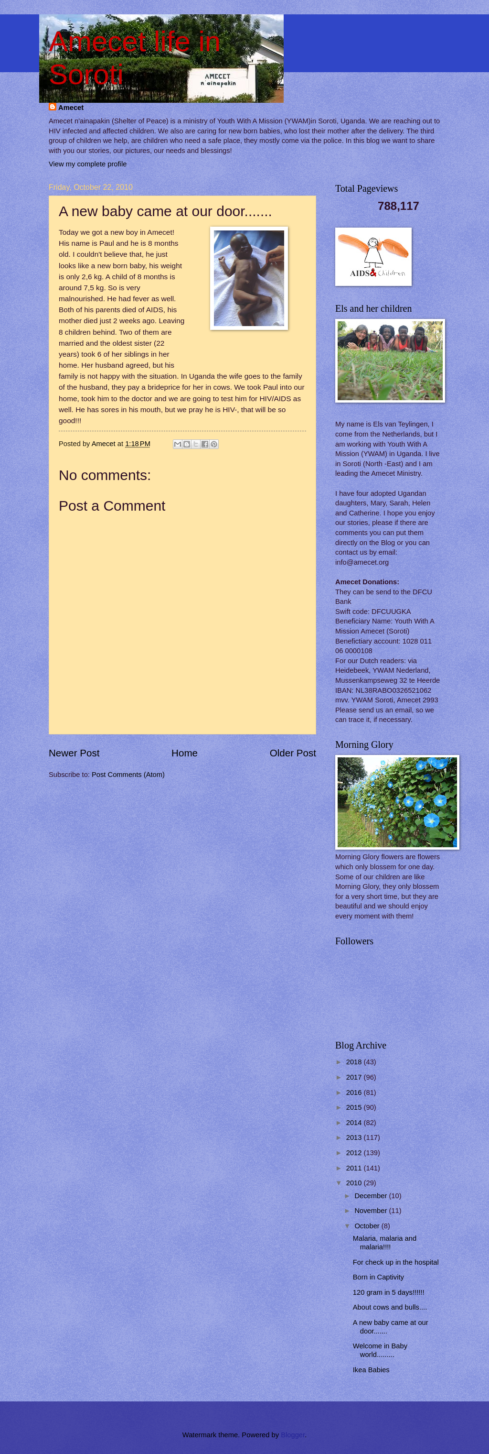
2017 (355, 1077)
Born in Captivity (378, 1277)
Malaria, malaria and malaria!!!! (384, 1243)
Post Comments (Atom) (128, 774)
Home (184, 752)
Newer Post (74, 752)
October (367, 1226)
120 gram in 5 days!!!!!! (389, 1292)
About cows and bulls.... (390, 1307)
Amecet (71, 107)
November (371, 1210)
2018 (355, 1062)
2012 (355, 1153)
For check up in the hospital (396, 1262)
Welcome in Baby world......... (380, 1350)
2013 (355, 1137)
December (371, 1196)
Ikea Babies (371, 1370)
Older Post (293, 752)
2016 (355, 1092)
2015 (355, 1107)
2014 (355, 1122)
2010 (355, 1183)
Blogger (293, 1435)
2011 (355, 1168)
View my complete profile (88, 164)
